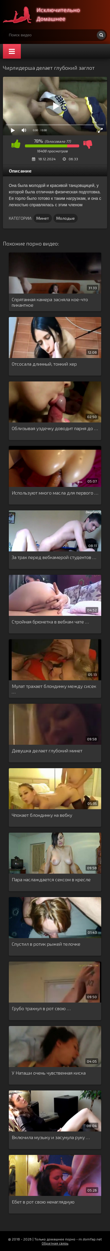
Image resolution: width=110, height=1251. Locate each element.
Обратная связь (55, 1243)
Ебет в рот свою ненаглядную (43, 1201)
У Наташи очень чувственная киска (49, 1073)
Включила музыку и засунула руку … (51, 1137)
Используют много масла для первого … (55, 492)
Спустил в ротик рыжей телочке (46, 944)
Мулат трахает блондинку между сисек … (54, 688)
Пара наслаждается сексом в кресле (51, 879)
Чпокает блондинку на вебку (42, 815)
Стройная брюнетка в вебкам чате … (50, 621)
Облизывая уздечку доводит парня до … (55, 428)
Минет (42, 218)
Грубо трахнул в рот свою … (41, 1008)
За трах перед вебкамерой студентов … (54, 557)
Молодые (65, 218)
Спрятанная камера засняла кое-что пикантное (50, 302)
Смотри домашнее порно (47, 14)
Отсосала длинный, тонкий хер (44, 364)
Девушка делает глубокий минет (47, 750)
